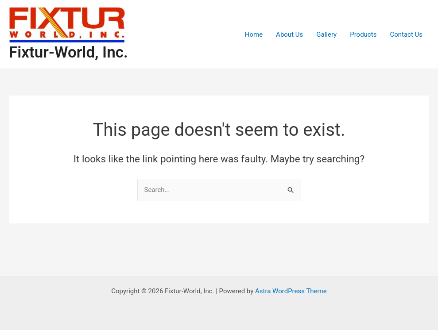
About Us (289, 34)
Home (254, 34)
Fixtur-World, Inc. (68, 52)
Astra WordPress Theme (291, 291)
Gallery (326, 34)
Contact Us (406, 34)
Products (363, 34)
